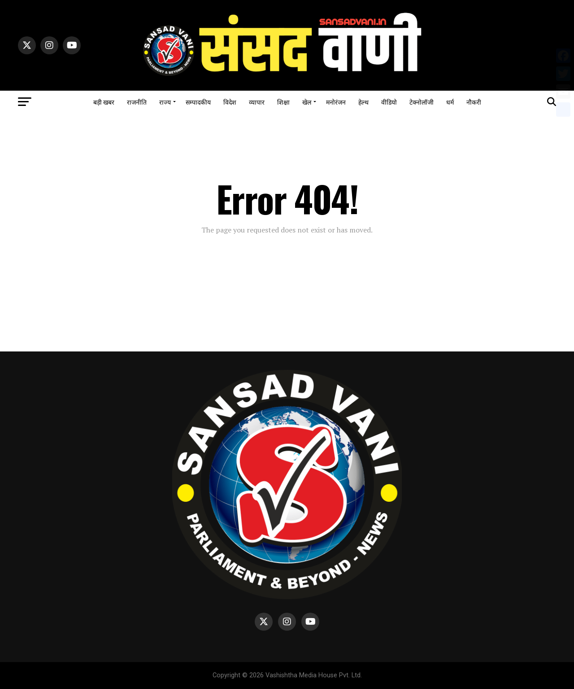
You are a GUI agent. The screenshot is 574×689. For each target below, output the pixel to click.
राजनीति (137, 101)
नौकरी (473, 101)
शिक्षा (283, 101)
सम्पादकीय (198, 101)
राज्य (165, 101)
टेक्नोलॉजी (421, 101)
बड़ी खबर (103, 101)
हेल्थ (363, 101)
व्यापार (257, 101)
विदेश (229, 101)
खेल (306, 101)
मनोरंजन (336, 101)
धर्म (450, 101)
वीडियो (389, 101)
